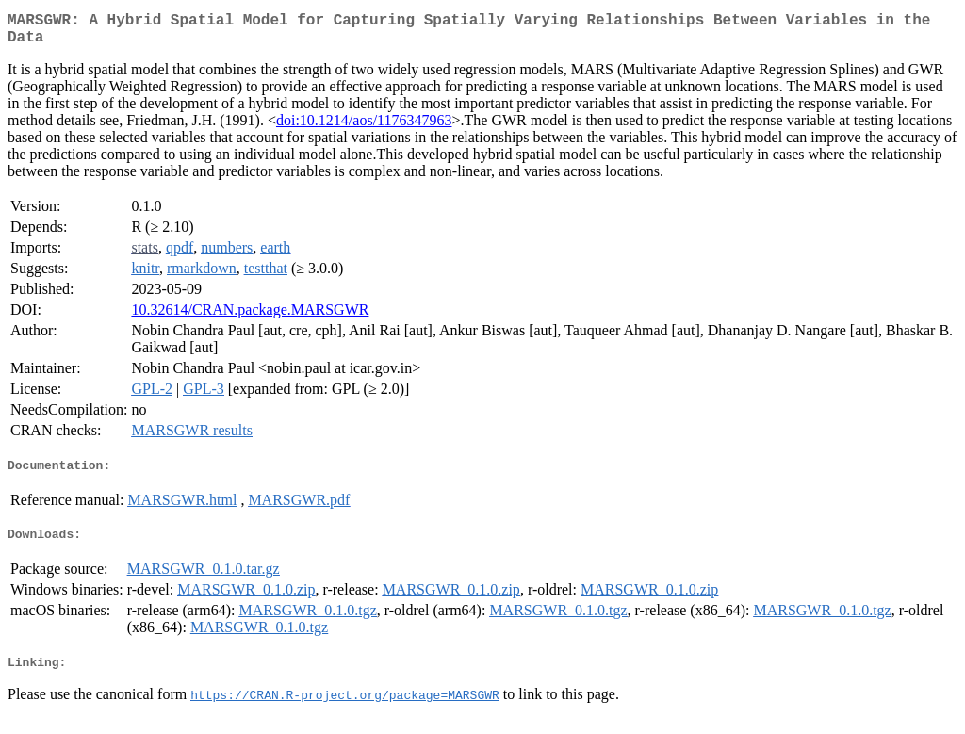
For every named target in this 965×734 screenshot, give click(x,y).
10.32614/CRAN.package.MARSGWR (249, 317)
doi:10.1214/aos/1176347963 (364, 128)
